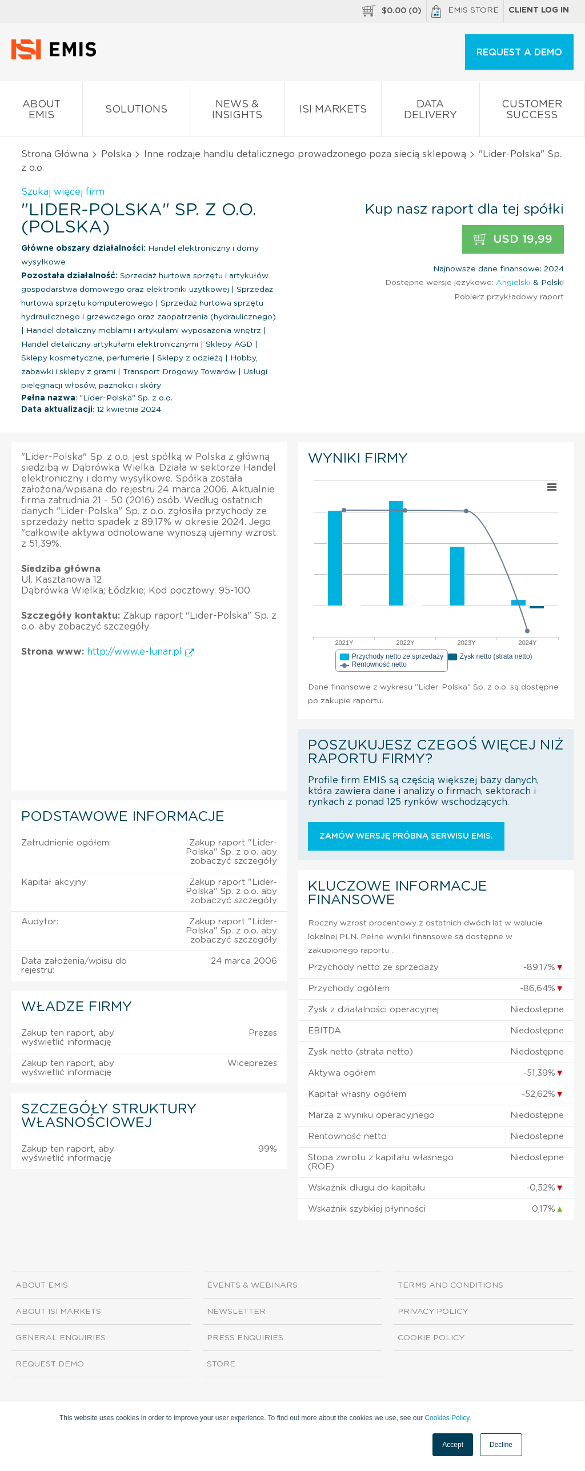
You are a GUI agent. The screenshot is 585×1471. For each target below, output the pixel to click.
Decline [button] (501, 1445)
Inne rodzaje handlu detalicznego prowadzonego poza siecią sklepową (305, 154)
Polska (116, 154)
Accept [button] (452, 1445)
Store (221, 1364)
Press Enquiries (245, 1338)
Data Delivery (430, 112)
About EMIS (41, 112)
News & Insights (237, 112)
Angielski (513, 283)
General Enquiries (60, 1338)
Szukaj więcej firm (63, 192)
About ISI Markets (58, 1312)
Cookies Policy (446, 1418)
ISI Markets (333, 112)
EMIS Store (465, 11)
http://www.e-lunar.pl (140, 651)
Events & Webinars (252, 1285)
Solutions (136, 112)
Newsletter (236, 1312)
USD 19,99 (513, 240)
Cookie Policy (431, 1338)
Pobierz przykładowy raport (509, 297)
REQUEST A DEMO (519, 52)
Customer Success (532, 112)
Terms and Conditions (450, 1285)
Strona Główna (55, 154)
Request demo (49, 1364)
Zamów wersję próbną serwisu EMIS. (406, 836)
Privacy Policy (433, 1312)
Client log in (538, 10)
